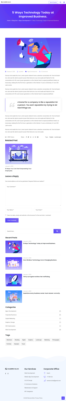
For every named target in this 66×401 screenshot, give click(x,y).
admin (21, 71)
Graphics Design (10, 322)
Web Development (10, 329)
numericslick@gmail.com (54, 380)
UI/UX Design (28, 380)
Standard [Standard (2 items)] (16, 344)
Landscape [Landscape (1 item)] (39, 340)
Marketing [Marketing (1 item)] (47, 340)
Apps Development (32, 71)
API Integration (28, 391)
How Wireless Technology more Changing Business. (40, 260)
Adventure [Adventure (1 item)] (9, 340)
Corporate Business (11, 315)
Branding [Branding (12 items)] (17, 340)
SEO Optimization (10, 326)
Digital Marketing (10, 318)
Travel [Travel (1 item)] (23, 344)
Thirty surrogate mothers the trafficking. (36, 277)
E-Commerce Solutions (30, 384)
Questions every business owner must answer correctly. (41, 293)
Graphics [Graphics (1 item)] (30, 340)
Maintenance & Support (30, 388)
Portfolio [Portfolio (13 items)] (9, 344)
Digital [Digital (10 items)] (23, 340)
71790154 (50, 377)
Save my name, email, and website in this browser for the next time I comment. (29, 215)
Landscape (57, 137)
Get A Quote (53, 2)
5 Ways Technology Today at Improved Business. (39, 243)
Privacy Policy (38, 398)
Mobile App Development (31, 377)
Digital (51, 137)
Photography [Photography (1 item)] (55, 340)
